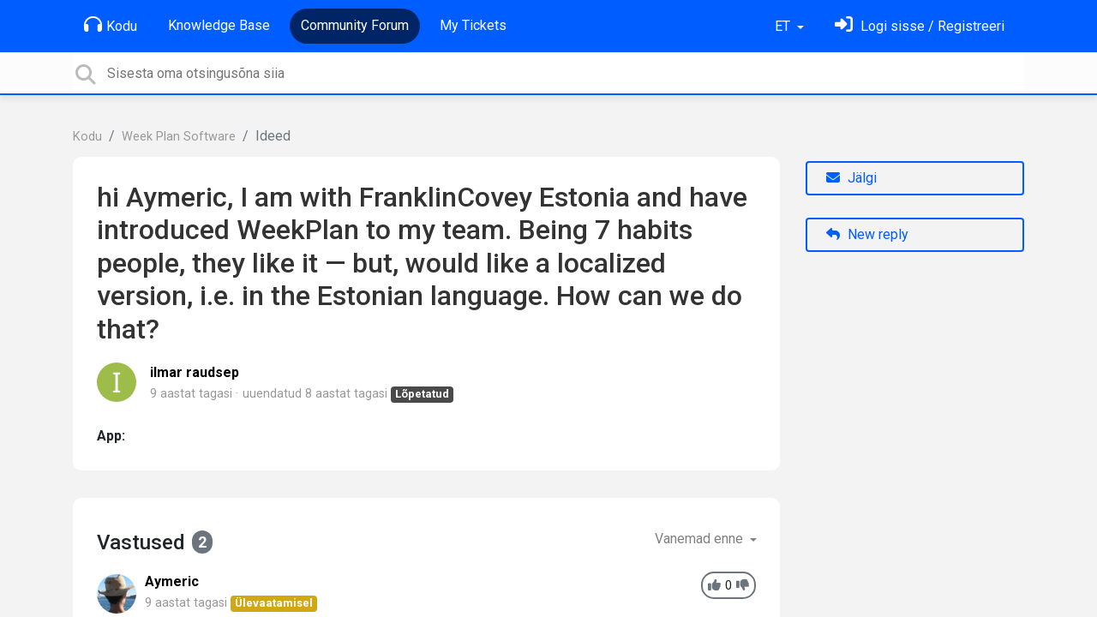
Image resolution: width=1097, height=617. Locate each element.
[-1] (742, 586)
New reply (867, 234)
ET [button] (784, 26)
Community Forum (355, 25)
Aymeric (172, 581)
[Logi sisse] (919, 26)
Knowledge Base (219, 25)
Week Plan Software (179, 136)
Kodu (110, 24)
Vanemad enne (700, 538)
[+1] (714, 586)
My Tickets (473, 25)
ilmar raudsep (194, 372)
